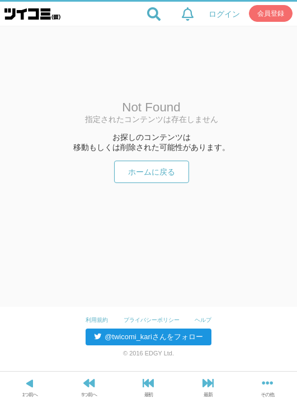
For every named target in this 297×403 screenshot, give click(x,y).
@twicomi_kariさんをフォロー (148, 336)
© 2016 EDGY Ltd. (148, 353)
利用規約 (97, 320)
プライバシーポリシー (152, 320)
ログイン (224, 14)
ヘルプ (203, 320)
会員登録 (270, 13)
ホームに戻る (151, 171)
